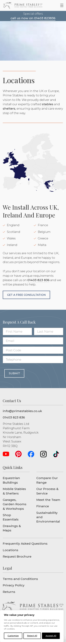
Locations (10, 550)
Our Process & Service (47, 491)
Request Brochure (17, 556)
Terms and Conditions (20, 579)
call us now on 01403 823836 (33, 18)
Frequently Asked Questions (25, 543)
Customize (13, 635)
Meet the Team (48, 500)
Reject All (32, 635)
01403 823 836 (38, 280)
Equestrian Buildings (11, 480)
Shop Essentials (11, 517)
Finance (42, 506)
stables (47, 104)
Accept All (51, 635)
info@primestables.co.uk (22, 411)
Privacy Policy (13, 585)
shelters (9, 108)
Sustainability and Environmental (48, 517)
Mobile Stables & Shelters (14, 491)
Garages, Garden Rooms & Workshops (14, 504)
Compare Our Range (47, 480)
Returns (9, 592)
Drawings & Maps (12, 528)
